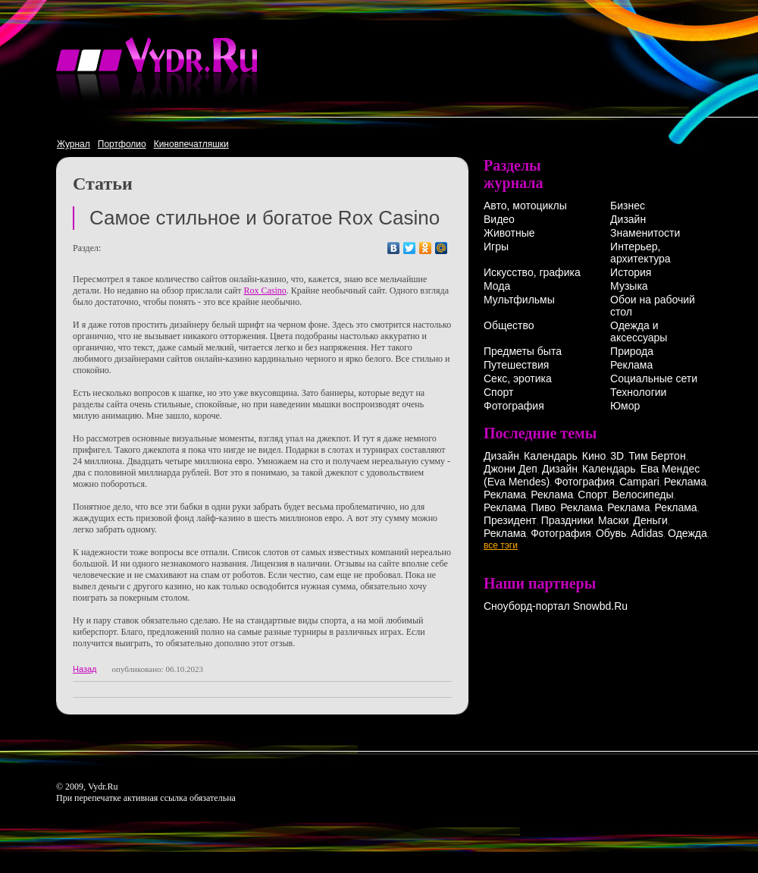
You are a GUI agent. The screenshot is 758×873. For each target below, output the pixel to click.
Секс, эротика (518, 378)
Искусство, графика (532, 272)
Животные (509, 233)
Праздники (567, 520)
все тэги (501, 545)
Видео (499, 219)
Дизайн (628, 219)
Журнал (73, 144)
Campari (639, 482)
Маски (613, 520)
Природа (631, 351)
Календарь (551, 456)
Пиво (543, 507)
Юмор (625, 406)
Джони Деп (510, 469)
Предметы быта (523, 351)
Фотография (514, 406)
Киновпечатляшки (191, 144)
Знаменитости (645, 233)
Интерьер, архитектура (640, 252)
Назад (85, 669)
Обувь (611, 533)
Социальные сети (653, 378)
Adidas (647, 533)
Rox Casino (264, 290)
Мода (497, 286)
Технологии (638, 392)
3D (617, 456)
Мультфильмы (519, 300)
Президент (510, 520)
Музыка (629, 286)
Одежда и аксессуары (638, 331)
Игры (496, 246)
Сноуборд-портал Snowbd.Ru (556, 606)
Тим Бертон (657, 456)
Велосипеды (643, 494)
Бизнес (627, 205)
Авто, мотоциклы (525, 205)
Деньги (651, 520)
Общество (509, 325)
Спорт (498, 392)
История (630, 272)
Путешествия (516, 365)
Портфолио (122, 144)
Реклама (631, 365)
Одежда (687, 533)
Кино (594, 456)
